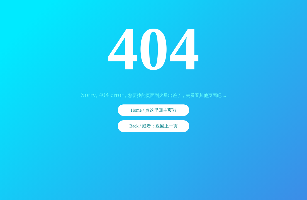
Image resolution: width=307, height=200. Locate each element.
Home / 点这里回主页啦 (153, 110)
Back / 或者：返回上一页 (153, 126)
